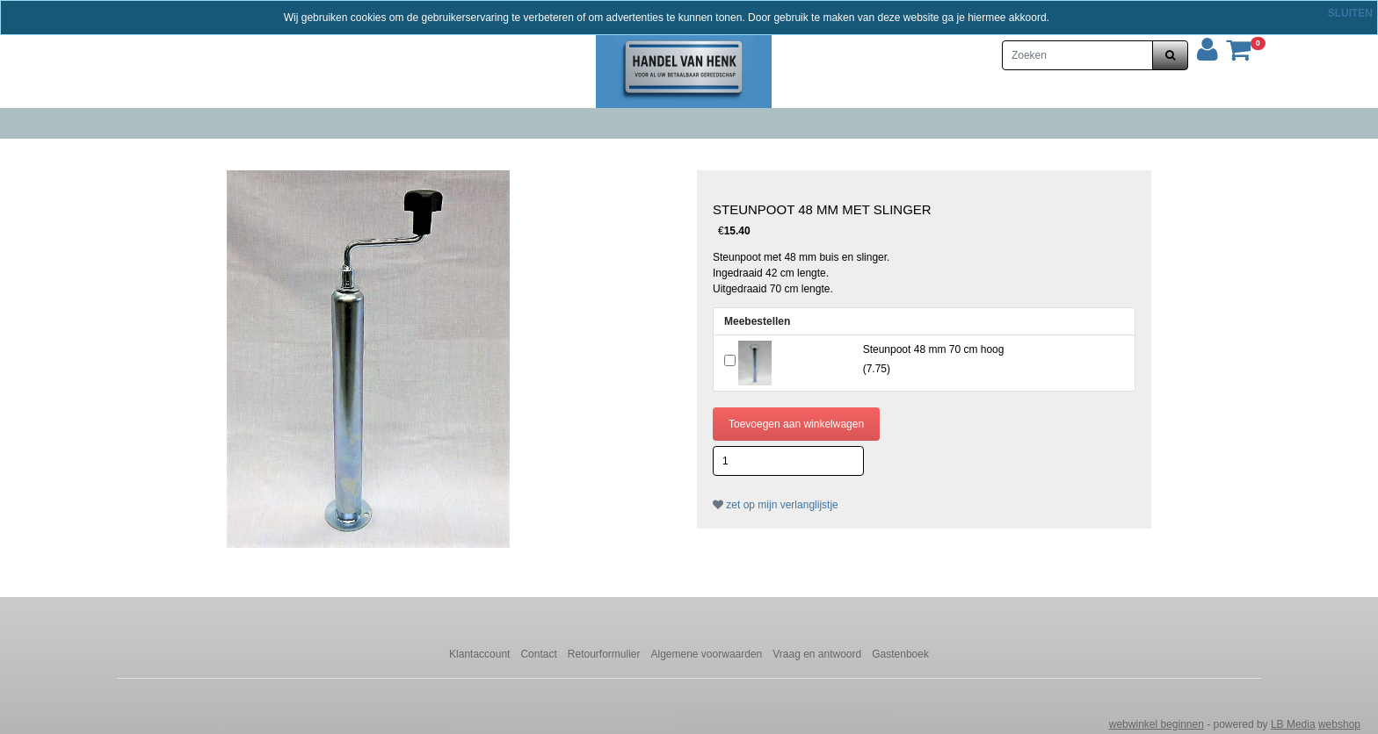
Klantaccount (479, 654)
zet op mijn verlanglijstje (775, 505)
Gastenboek (900, 654)
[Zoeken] (1077, 55)
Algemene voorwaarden (707, 654)
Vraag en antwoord (816, 654)
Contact (538, 654)
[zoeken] (1170, 55)
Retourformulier (604, 654)
